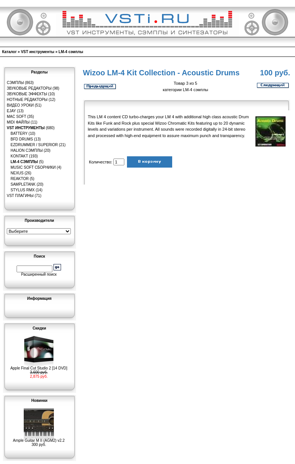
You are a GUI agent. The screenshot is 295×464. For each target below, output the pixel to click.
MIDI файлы (18, 122)
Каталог (9, 52)
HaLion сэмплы (27, 150)
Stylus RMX (23, 190)
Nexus (17, 173)
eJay (11, 111)
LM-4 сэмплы (70, 52)
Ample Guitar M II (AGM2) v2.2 (38, 439)
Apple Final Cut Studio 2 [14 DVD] (38, 366)
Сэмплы (15, 83)
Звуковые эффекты (27, 94)
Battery (19, 133)
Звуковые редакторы (29, 88)
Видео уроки (20, 105)
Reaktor (20, 179)
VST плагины (20, 196)
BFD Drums (22, 139)
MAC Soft (16, 116)
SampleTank (23, 184)
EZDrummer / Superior (34, 145)
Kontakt (19, 156)
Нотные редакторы (27, 100)
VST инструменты (37, 52)
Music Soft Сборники (33, 167)
